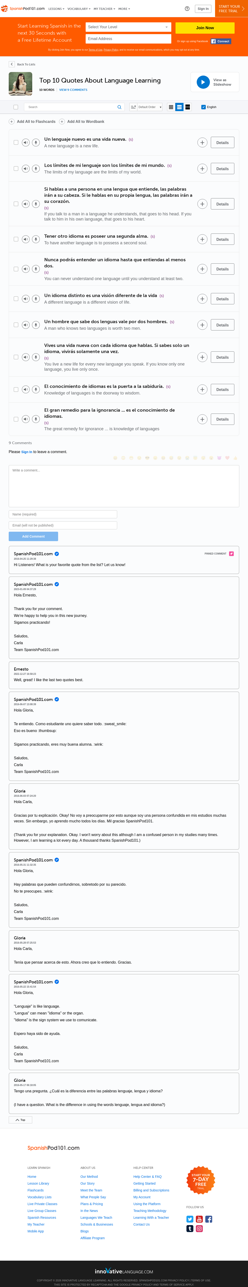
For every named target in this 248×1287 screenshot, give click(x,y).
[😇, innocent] (195, 444)
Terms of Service (172, 1278)
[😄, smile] (115, 444)
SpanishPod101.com (153, 1274)
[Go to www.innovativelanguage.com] (124, 1264)
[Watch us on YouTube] (199, 1212)
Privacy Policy (111, 49)
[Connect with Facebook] (221, 41)
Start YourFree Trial (232, 8)
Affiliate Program (92, 1232)
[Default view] (179, 107)
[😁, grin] (131, 444)
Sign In (203, 9)
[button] (187, 8)
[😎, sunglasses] (147, 444)
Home (32, 1170)
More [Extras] (122, 9)
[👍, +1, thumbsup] (235, 444)
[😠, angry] (155, 444)
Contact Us (141, 1218)
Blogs (84, 1225)
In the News (89, 1204)
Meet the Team (91, 1184)
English (208, 107)
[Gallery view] (188, 107)
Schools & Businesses (96, 1218)
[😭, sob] (187, 444)
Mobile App (36, 1225)
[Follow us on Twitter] (190, 1212)
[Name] (63, 508)
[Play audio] (26, 142)
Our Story (87, 1177)
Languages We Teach (96, 1211)
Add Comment (33, 530)
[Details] (222, 142)
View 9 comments (73, 90)
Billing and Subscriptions (151, 1184)
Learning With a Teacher (151, 1211)
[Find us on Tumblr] (190, 1222)
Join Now (205, 28)
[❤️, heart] (227, 444)
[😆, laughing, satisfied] (163, 444)
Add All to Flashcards (36, 122)
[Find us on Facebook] (208, 1212)
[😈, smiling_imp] (219, 444)
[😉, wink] (179, 444)
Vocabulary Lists (40, 1191)
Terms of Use (95, 49)
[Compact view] (171, 107)
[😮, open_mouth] (211, 444)
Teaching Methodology (149, 1204)
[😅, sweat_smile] (171, 444)
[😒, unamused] (139, 444)
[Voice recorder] (36, 142)
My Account (141, 1191)
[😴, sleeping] (203, 444)
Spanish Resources (42, 1211)
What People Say (93, 1191)
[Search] (74, 107)
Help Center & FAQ (147, 1170)
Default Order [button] (147, 107)
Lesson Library (38, 1177)
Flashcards (36, 1184)
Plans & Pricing (91, 1197)
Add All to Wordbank (85, 122)
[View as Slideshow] (215, 82)
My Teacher (103, 9)
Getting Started (144, 1177)
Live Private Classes (42, 1197)
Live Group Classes (42, 1204)
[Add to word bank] (202, 142)
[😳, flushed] (123, 444)
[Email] (63, 519)
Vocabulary (78, 9)
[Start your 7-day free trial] (200, 1174)
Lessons (55, 9)
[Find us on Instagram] (199, 1222)
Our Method (89, 1170)
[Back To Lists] (22, 64)
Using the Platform (146, 1197)
